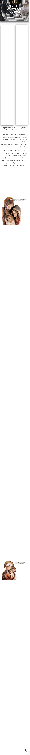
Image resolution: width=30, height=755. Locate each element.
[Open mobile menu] (4, 2)
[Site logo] (14, 1)
